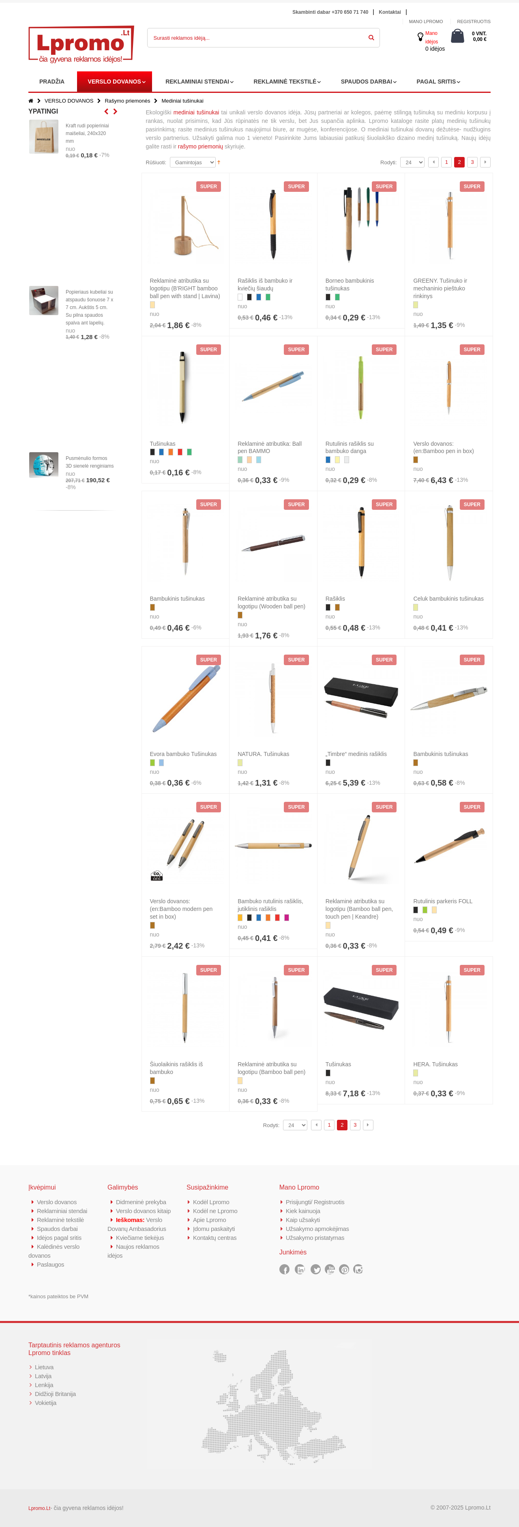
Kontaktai (390, 12)
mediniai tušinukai (196, 112)
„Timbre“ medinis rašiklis (356, 754)
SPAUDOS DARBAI (366, 81)
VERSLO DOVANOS (114, 81)
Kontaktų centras (215, 1237)
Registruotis (474, 21)
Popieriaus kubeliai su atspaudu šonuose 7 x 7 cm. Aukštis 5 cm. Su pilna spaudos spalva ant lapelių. (89, 307)
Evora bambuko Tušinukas (183, 754)
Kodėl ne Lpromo (215, 1210)
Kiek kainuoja (303, 1210)
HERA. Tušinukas (435, 1064)
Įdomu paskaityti (214, 1228)
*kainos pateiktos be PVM (58, 1296)
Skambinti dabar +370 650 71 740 (330, 12)
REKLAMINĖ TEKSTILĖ (285, 81)
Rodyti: (388, 162)
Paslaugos (50, 1264)
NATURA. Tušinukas (263, 754)
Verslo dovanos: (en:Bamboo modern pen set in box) (181, 909)
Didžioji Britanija (55, 1393)
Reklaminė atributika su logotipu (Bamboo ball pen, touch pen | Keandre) (359, 909)
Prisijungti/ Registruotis (315, 1201)
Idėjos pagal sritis (59, 1237)
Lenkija (44, 1384)
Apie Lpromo (209, 1219)
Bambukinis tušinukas (177, 598)
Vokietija (45, 1402)
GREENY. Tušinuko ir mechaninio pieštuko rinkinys (440, 288)
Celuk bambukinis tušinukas (448, 598)
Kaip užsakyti (303, 1219)
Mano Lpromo (426, 21)
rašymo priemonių (200, 146)
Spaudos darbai (57, 1228)
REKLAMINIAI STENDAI (197, 81)
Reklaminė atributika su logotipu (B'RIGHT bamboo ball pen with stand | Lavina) (185, 288)
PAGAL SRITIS (436, 81)
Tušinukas (163, 443)
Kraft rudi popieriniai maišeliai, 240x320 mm (87, 133)
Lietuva (44, 1367)
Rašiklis (335, 598)
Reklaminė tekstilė (60, 1219)
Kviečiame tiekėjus (140, 1237)
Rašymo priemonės (127, 101)
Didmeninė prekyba (141, 1201)
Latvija (43, 1375)
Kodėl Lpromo (211, 1201)
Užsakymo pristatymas (315, 1237)
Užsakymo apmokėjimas (318, 1228)
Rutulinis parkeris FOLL (442, 901)
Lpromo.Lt (39, 1508)
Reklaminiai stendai (62, 1210)
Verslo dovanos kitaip (143, 1210)
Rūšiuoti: (156, 162)
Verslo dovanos (57, 1201)
